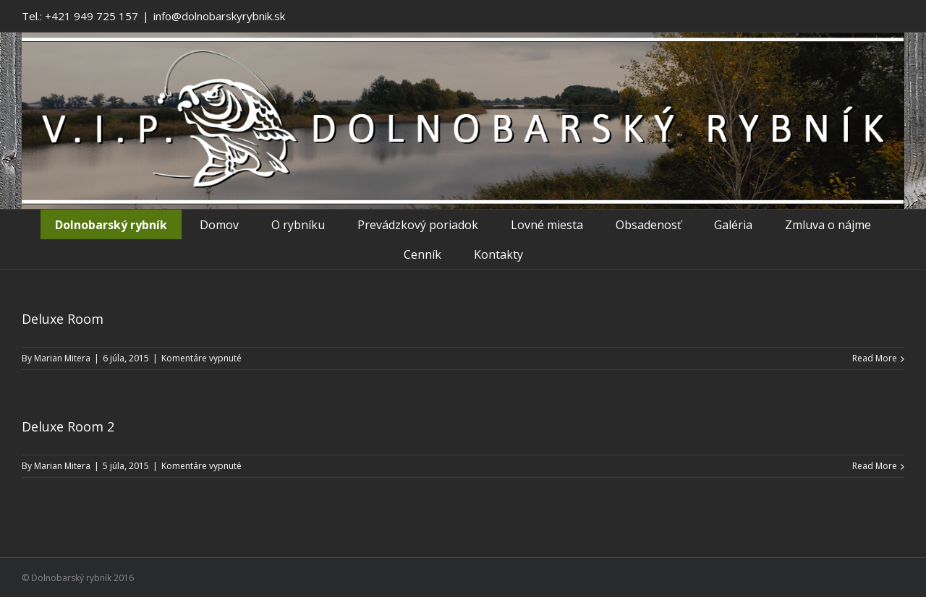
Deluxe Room (62, 318)
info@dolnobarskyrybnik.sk (219, 16)
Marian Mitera (62, 358)
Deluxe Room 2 (68, 426)
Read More (874, 358)
